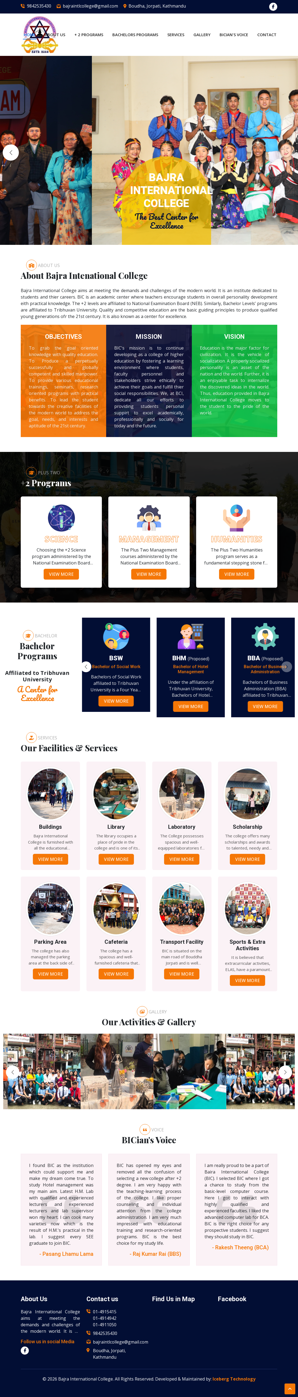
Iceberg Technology (234, 1379)
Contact (266, 34)
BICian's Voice (234, 34)
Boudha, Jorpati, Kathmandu (157, 6)
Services (175, 34)
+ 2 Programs (88, 34)
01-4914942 (104, 1318)
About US (55, 34)
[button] (287, 152)
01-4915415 (104, 1312)
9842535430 (39, 6)
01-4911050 (104, 1325)
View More (61, 574)
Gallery (201, 34)
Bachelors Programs (135, 34)
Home (30, 34)
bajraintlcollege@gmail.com (90, 6)
